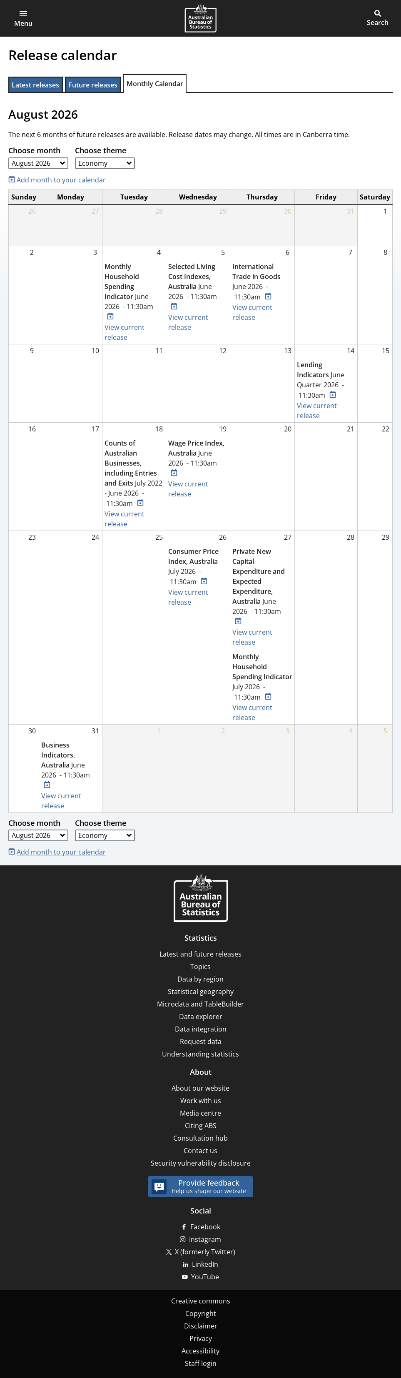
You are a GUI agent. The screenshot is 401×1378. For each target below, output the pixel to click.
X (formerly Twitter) (205, 1251)
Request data (201, 1041)
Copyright (200, 1313)
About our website (200, 1088)
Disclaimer (200, 1326)
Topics (200, 966)
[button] (23, 18)
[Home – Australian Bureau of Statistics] (200, 899)
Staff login (201, 1363)
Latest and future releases (200, 954)
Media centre (200, 1113)
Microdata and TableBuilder (200, 1004)
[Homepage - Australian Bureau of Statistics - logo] (200, 18)
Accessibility (200, 1351)
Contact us (200, 1150)
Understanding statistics (200, 1054)
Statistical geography (201, 991)
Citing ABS (201, 1125)
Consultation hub (200, 1138)
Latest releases (35, 85)
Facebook (205, 1226)
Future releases (92, 85)
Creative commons (200, 1301)
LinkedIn (205, 1264)
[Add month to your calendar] (58, 179)
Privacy (200, 1338)
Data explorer (200, 1016)
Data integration (201, 1029)
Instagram (205, 1239)
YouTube (205, 1276)
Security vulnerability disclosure (201, 1163)
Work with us (200, 1100)
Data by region (200, 979)
